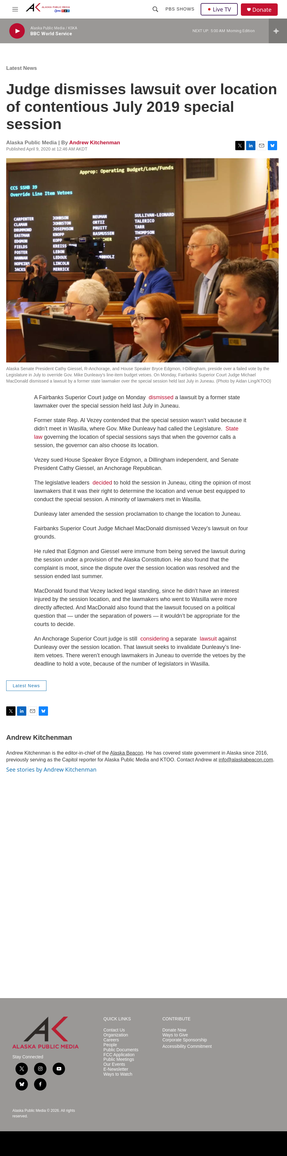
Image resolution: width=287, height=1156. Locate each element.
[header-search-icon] (155, 9)
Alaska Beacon (126, 753)
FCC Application (118, 1054)
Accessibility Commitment (186, 1046)
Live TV (219, 9)
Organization (115, 1035)
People (110, 1045)
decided (102, 483)
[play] (17, 31)
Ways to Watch (117, 1074)
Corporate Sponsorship (184, 1040)
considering (154, 639)
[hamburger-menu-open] (15, 9)
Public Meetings (118, 1059)
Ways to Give (175, 1035)
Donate (262, 9)
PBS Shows (179, 8)
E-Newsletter (115, 1069)
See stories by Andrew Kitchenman (51, 769)
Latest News (21, 68)
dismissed (161, 397)
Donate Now (174, 1030)
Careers (111, 1040)
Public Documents (120, 1050)
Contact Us (114, 1030)
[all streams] (278, 31)
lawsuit (208, 639)
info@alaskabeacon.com (246, 759)
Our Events (114, 1064)
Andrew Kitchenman (94, 143)
